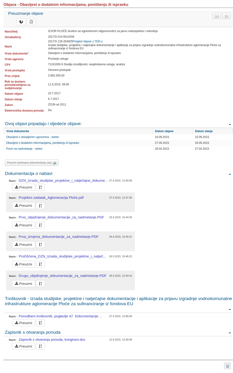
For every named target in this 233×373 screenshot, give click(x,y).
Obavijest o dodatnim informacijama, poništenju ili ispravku (42, 143)
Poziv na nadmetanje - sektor (24, 148)
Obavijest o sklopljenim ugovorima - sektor (32, 137)
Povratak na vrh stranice (227, 365)
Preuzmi (23, 187)
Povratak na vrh (230, 124)
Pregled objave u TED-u (88, 41)
